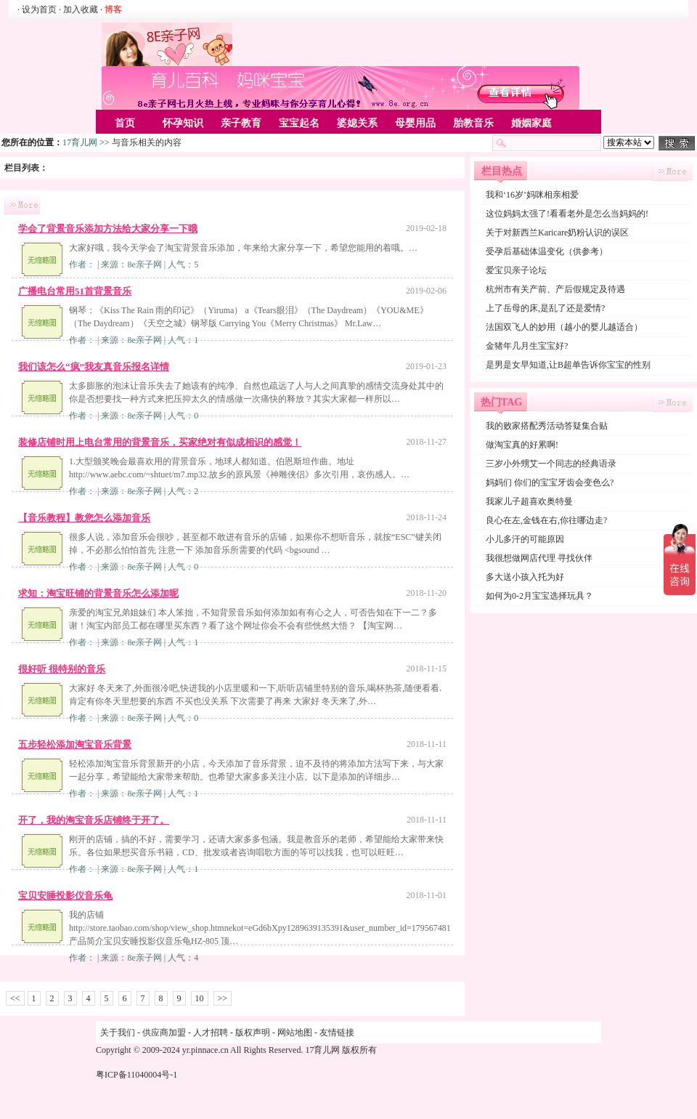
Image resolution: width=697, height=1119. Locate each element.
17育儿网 (79, 142)
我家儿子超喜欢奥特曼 (529, 501)
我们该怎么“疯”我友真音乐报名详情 (93, 366)
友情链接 (336, 1032)
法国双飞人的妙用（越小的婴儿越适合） (564, 327)
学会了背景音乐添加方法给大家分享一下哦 (107, 228)
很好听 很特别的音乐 (61, 668)
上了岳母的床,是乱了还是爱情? (545, 308)
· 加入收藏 (78, 9)
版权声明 (252, 1032)
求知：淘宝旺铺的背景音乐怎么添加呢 (98, 593)
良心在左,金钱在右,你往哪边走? (546, 520)
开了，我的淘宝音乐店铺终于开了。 (93, 820)
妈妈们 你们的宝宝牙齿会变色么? (550, 482)
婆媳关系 (357, 123)
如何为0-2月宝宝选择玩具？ (539, 596)
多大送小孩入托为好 (525, 577)
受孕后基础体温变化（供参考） (547, 251)
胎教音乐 (473, 123)
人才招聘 (210, 1032)
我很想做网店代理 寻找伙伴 (539, 558)
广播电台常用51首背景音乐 (74, 291)
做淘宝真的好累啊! (522, 445)
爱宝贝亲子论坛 (516, 270)
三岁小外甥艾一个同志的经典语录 (551, 463)
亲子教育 (241, 123)
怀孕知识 (183, 123)
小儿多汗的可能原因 (525, 539)
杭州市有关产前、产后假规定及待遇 (555, 289)
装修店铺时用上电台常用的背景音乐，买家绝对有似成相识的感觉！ (159, 442)
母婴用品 (415, 123)
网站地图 (294, 1032)
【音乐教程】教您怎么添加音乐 (84, 517)
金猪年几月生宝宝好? (527, 346)
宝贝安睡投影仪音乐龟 (65, 895)
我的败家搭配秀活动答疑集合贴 (547, 426)
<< (15, 998)
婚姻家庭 (531, 123)
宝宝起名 (299, 123)
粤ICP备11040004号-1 (136, 1075)
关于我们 (117, 1032)
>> (223, 998)
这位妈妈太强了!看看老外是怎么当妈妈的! (567, 214)
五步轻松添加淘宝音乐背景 (74, 744)
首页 (125, 123)
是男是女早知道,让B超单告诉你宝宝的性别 (568, 365)
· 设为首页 (38, 9)
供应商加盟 (164, 1032)
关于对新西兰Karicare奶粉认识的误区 (557, 232)
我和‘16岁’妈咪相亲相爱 (532, 195)
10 (199, 998)
